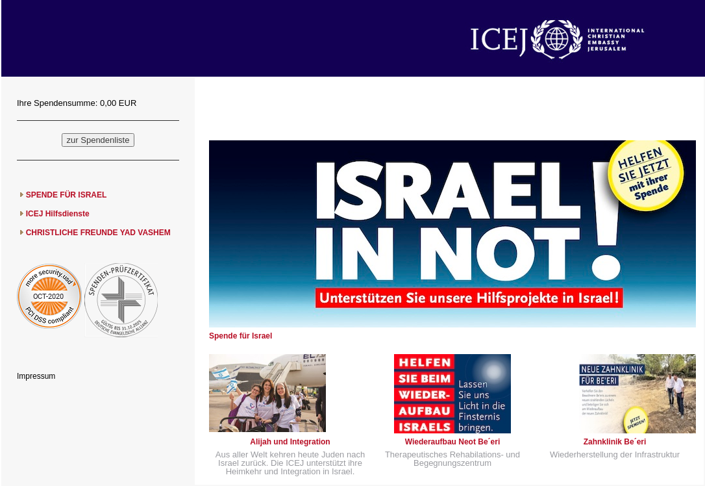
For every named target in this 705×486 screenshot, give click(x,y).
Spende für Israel (240, 335)
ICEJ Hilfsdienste (58, 213)
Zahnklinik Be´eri (615, 441)
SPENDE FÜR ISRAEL (66, 194)
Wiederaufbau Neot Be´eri (453, 441)
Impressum (36, 376)
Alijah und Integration (290, 441)
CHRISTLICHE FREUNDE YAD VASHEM (98, 232)
